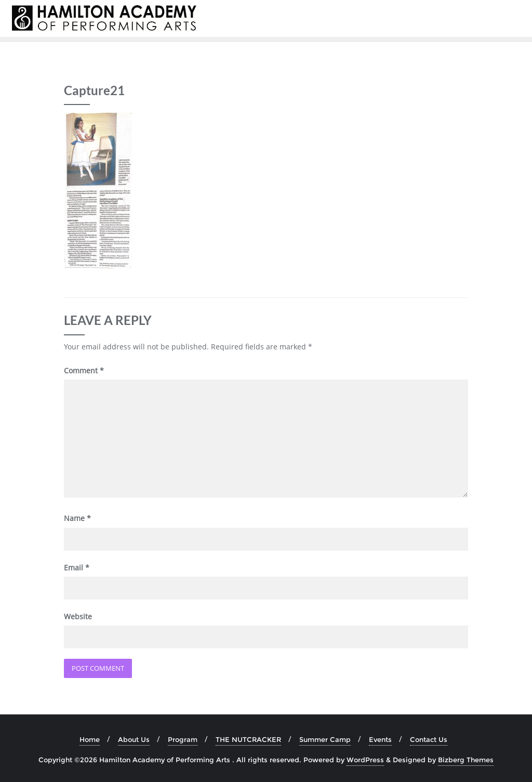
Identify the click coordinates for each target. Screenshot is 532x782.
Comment (84, 370)
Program (182, 739)
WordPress (365, 759)
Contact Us (428, 739)
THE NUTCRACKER (248, 739)
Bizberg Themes (466, 759)
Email (76, 567)
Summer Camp (325, 739)
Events (380, 739)
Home (89, 739)
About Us (134, 739)
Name (77, 518)
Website (78, 616)
